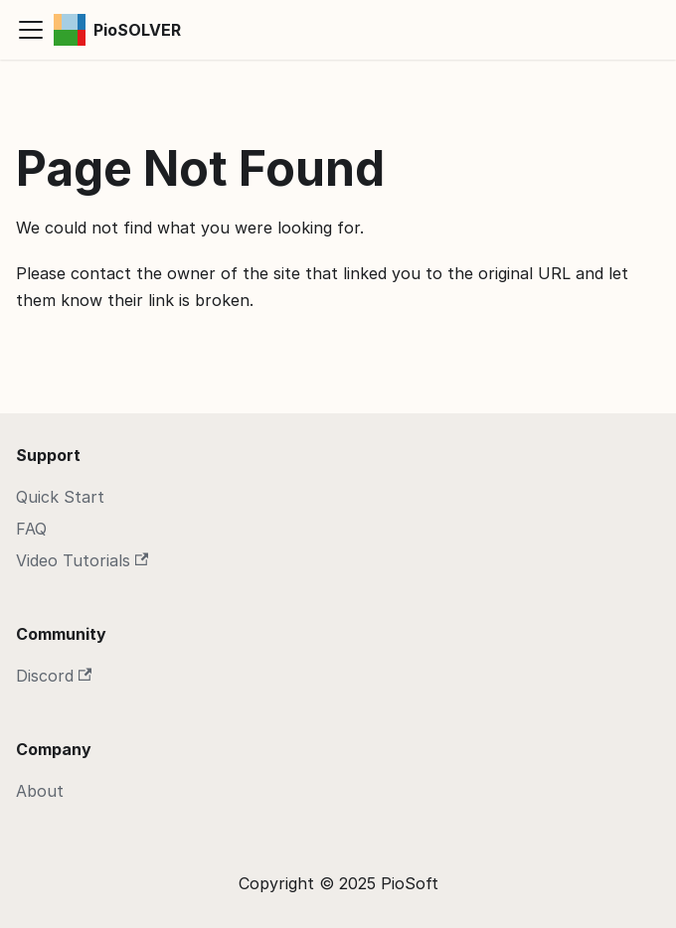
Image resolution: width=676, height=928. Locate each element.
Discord (53, 676)
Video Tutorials (82, 560)
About (40, 791)
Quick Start (60, 497)
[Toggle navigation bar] (31, 30)
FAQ (31, 529)
